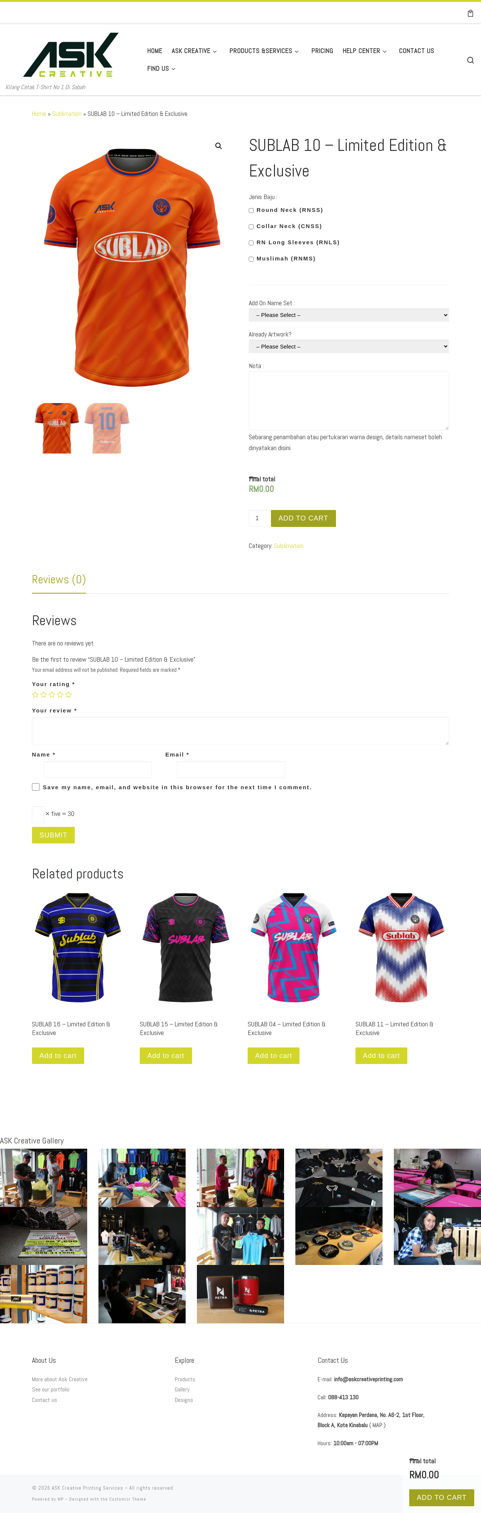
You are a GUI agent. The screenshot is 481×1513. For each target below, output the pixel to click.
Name (44, 754)
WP (60, 1499)
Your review (54, 710)
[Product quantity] (259, 518)
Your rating (53, 684)
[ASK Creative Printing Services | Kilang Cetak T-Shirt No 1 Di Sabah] (71, 53)
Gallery (182, 1389)
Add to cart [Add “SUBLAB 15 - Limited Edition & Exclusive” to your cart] (165, 1055)
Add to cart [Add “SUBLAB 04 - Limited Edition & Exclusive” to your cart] (273, 1055)
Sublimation (67, 114)
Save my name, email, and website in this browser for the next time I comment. (177, 787)
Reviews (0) (59, 579)
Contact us (44, 1400)
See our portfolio (51, 1389)
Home (39, 114)
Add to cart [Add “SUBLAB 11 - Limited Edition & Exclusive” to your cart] (381, 1055)
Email (177, 754)
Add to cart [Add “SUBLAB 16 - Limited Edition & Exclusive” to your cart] (57, 1055)
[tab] (59, 579)
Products (185, 1379)
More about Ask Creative (60, 1379)
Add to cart (303, 518)
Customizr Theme (127, 1499)
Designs (184, 1400)
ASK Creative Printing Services (87, 1488)
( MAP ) (377, 1425)
